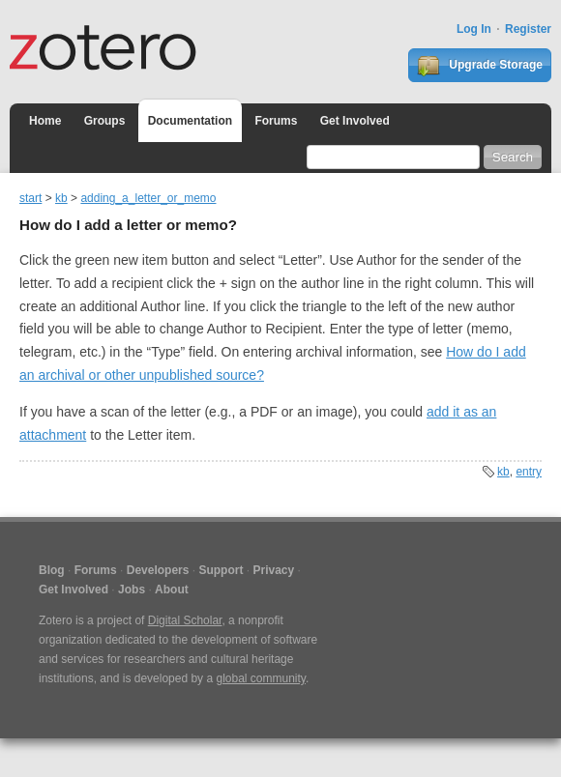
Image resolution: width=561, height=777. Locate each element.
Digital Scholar (185, 620)
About (172, 589)
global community (260, 678)
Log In (474, 29)
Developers (158, 570)
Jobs (131, 589)
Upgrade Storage (480, 65)
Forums (275, 121)
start (30, 198)
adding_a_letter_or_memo (148, 198)
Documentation (190, 121)
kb (61, 198)
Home (45, 121)
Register (528, 29)
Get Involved (355, 121)
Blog (52, 570)
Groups (105, 121)
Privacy (273, 570)
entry (529, 471)
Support (220, 570)
